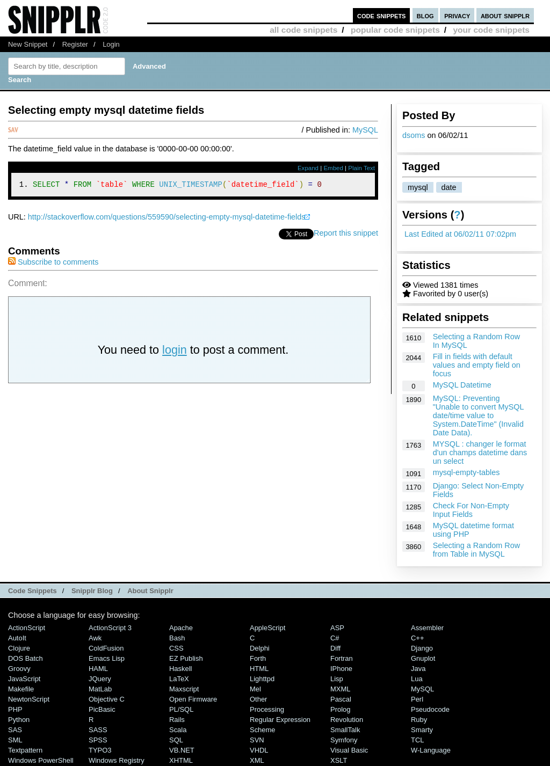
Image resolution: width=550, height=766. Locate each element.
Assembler (427, 628)
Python (19, 720)
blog (425, 15)
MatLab (100, 689)
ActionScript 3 (110, 628)
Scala (177, 730)
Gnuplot (423, 658)
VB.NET (181, 750)
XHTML (181, 760)
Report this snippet (346, 234)
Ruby (419, 720)
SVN (257, 740)
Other (258, 699)
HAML (98, 669)
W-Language (431, 750)
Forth (258, 658)
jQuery (100, 679)
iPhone (341, 669)
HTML (259, 669)
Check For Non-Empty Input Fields (471, 510)
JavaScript (24, 679)
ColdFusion (106, 648)
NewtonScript (28, 699)
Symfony (343, 740)
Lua (417, 679)
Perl (417, 699)
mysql (418, 187)
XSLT (338, 760)
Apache (181, 628)
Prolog (340, 709)
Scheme (263, 730)
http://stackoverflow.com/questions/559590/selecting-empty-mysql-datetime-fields (167, 218)
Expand (308, 168)
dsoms (413, 135)
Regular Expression (280, 720)
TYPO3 (100, 750)
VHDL (259, 750)
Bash (177, 638)
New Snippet (27, 44)
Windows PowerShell (41, 760)
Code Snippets (32, 591)
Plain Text (361, 168)
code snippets (381, 15)
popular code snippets (395, 29)
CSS (176, 648)
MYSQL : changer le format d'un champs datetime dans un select (480, 452)
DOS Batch (25, 658)
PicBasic (102, 709)
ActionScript (26, 628)
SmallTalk (345, 730)
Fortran (341, 658)
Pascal (340, 699)
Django (422, 648)
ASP (337, 628)
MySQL (365, 130)
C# (334, 638)
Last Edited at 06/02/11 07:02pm (460, 234)
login (174, 351)
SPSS (98, 740)
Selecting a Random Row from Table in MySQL (476, 549)
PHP (15, 709)
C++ (417, 638)
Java (418, 669)
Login (111, 44)
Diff (335, 648)
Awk (95, 638)
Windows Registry (116, 760)
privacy (457, 15)
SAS (15, 730)
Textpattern (25, 750)
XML (257, 760)
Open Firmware (193, 699)
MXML (340, 689)
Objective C (107, 699)
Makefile (21, 689)
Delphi (260, 648)
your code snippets (491, 29)
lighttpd (262, 679)
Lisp (336, 679)
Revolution (346, 720)
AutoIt (17, 638)
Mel (255, 689)
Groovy (19, 669)
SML (15, 740)
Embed (333, 168)
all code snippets (303, 29)
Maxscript (184, 689)
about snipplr (505, 15)
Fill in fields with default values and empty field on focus (476, 365)
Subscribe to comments (53, 263)
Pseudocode (430, 709)
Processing (267, 709)
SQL (176, 740)
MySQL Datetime (462, 385)
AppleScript (267, 628)
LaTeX (179, 679)
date (449, 187)
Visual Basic (349, 750)
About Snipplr (150, 591)
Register (75, 44)
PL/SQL (181, 709)
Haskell (180, 669)
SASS (98, 730)
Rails (177, 720)
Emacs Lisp (107, 658)
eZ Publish (186, 658)
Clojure (19, 648)
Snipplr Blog (92, 591)
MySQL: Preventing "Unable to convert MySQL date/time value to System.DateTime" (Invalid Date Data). (478, 415)
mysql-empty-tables (466, 472)
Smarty (422, 730)
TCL (417, 740)
